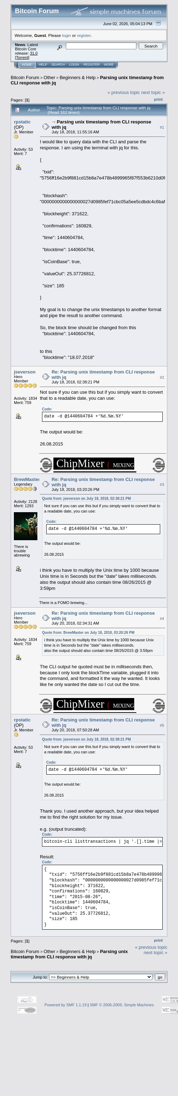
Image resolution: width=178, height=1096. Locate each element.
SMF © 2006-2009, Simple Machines (122, 1005)
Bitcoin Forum (25, 77)
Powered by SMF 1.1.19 (65, 1005)
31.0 (33, 53)
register (83, 35)
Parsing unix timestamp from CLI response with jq (69, 954)
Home (27, 64)
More (109, 64)
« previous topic (124, 92)
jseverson (25, 372)
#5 (162, 725)
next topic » (153, 92)
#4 (162, 618)
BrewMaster (27, 479)
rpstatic (22, 121)
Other (50, 77)
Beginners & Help (77, 77)
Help (43, 64)
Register (91, 64)
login (66, 35)
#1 (162, 127)
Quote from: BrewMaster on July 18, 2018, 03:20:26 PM (88, 633)
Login (74, 64)
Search (58, 64)
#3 (162, 485)
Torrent (22, 57)
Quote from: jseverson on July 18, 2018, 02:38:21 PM (86, 498)
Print (158, 99)
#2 (162, 377)
